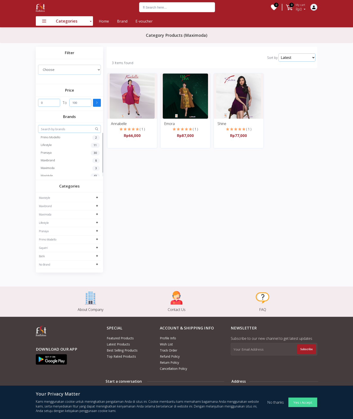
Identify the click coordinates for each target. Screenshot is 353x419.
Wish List (166, 344)
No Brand (44, 264)
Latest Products (118, 344)
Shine (221, 123)
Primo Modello (47, 239)
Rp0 (300, 7)
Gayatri (43, 248)
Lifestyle (44, 223)
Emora (169, 123)
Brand (122, 21)
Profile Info (168, 338)
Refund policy (170, 356)
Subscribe (306, 349)
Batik (42, 256)
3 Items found (122, 63)
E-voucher (144, 21)
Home (104, 21)
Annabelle (119, 123)
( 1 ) (142, 129)
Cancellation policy (173, 368)
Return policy (169, 362)
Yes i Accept (302, 402)
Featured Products (120, 338)
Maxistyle (44, 198)
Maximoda (45, 214)
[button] (51, 359)
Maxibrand (45, 206)
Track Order (168, 350)
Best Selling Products (122, 350)
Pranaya (44, 231)
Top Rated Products (121, 356)
